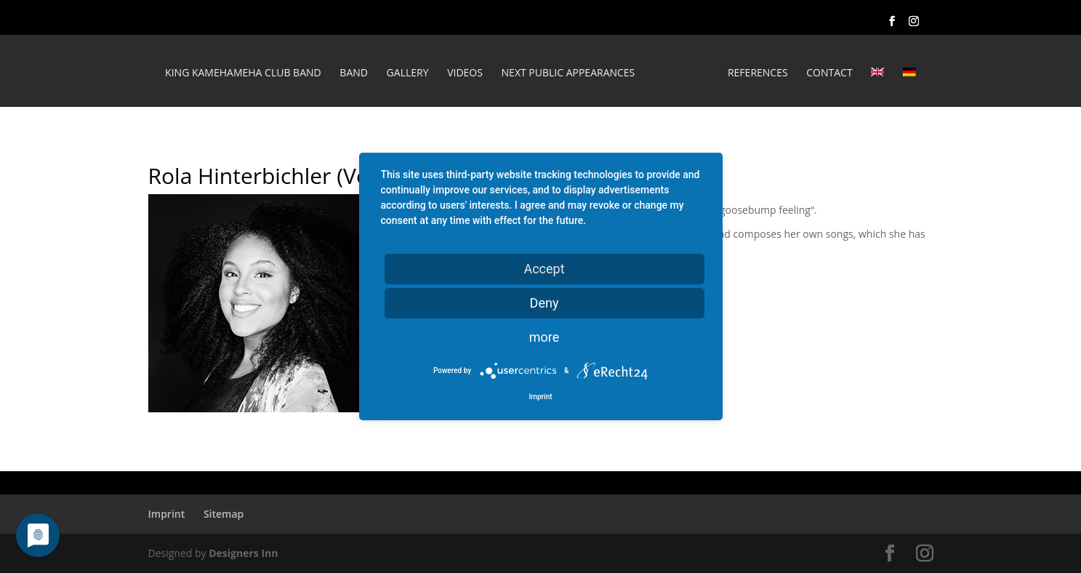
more (544, 337)
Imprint (166, 514)
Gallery (408, 73)
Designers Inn (243, 553)
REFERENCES (758, 73)
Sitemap (224, 514)
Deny (544, 302)
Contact (829, 73)
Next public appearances (568, 73)
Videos (465, 73)
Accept (543, 268)
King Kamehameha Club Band (243, 73)
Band (353, 73)
